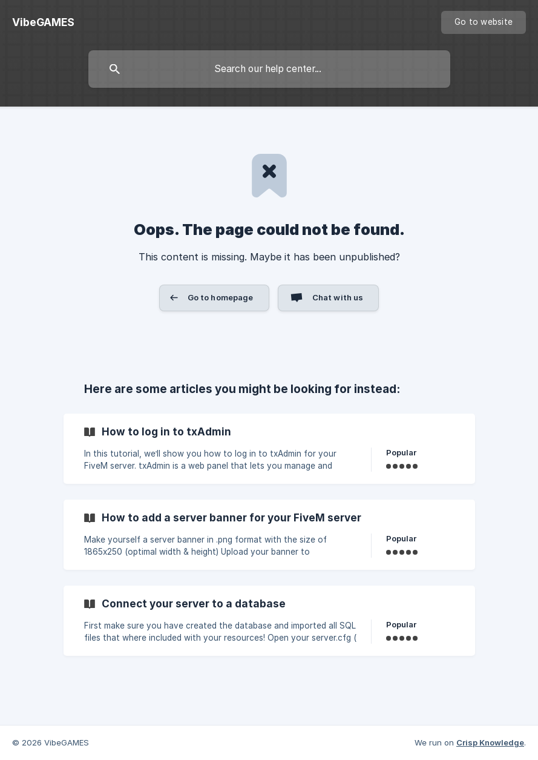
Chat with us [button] (338, 297)
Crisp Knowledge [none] (490, 742)
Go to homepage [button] (221, 297)
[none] (43, 22)
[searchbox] (269, 69)
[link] (269, 449)
